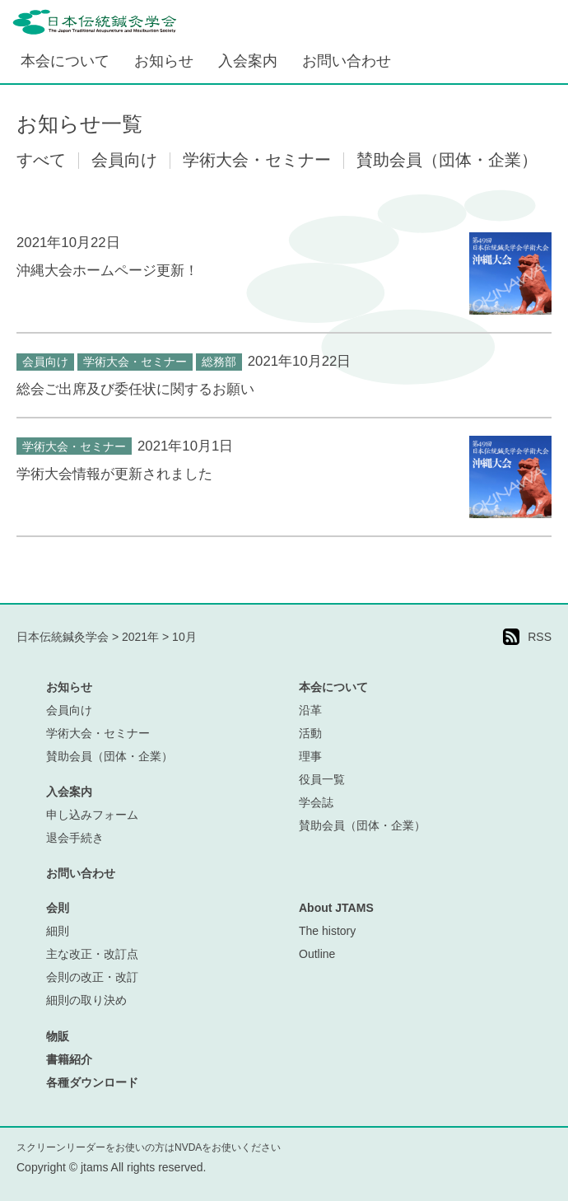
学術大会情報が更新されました (114, 474)
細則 (57, 930)
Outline (317, 953)
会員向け (45, 361)
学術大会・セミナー (135, 361)
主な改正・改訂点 (92, 953)
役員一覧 (322, 779)
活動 (310, 733)
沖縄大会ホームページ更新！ (107, 270)
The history (327, 930)
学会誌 (316, 802)
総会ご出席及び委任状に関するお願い (135, 389)
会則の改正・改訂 (92, 977)
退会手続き (75, 837)
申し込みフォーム (92, 814)
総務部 (219, 361)
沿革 (310, 710)
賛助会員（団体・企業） (109, 756)
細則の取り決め (86, 1000)
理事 (310, 756)
